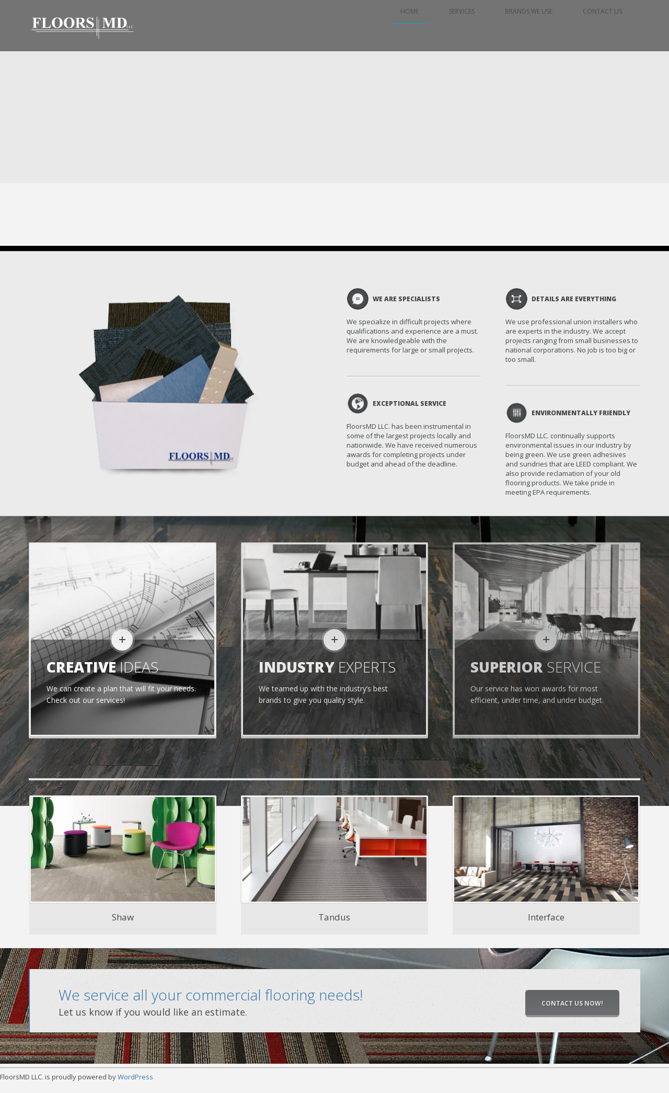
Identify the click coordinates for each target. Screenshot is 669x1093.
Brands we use (534, 25)
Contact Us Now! (572, 1003)
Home (420, 25)
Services (469, 25)
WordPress (135, 1076)
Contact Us (605, 25)
